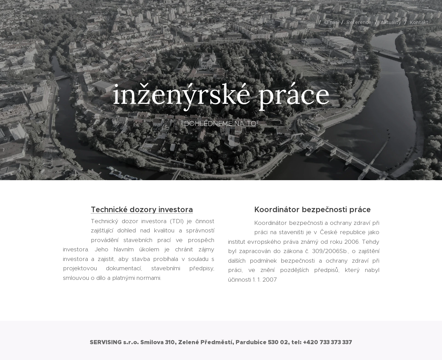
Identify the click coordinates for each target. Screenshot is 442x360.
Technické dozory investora (141, 209)
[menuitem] (311, 22)
